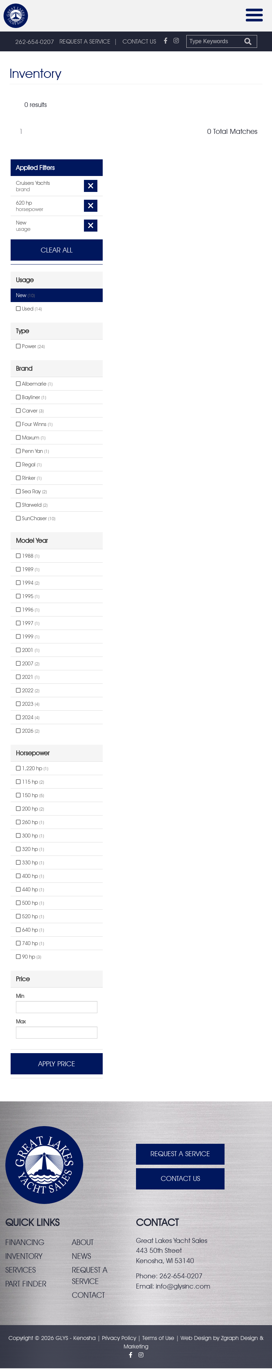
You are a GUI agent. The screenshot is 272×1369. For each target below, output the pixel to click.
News (81, 1256)
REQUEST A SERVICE (85, 41)
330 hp (30, 863)
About (83, 1242)
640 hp (30, 930)
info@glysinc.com (183, 1286)
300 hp (30, 836)
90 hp (28, 957)
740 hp (30, 944)
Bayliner (31, 397)
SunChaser (35, 519)
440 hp (30, 890)
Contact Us (180, 1179)
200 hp (30, 809)
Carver (30, 411)
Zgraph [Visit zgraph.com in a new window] (230, 1338)
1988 (27, 556)
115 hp (30, 782)
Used (29, 309)
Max (21, 1022)
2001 (27, 650)
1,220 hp (32, 769)
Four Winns (34, 424)
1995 (27, 596)
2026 (27, 731)
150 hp (30, 796)
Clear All (57, 250)
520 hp (30, 917)
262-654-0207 (34, 42)
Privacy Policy (119, 1338)
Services (20, 1270)
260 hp (30, 822)
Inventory (23, 1256)
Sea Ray (31, 492)
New (25, 295)
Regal (28, 465)
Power (30, 346)
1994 (27, 583)
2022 (27, 691)
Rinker (28, 478)
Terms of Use (158, 1338)
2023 (27, 704)
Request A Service (180, 1155)
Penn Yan (32, 451)
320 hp (30, 849)
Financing (25, 1242)
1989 (27, 570)
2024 (27, 718)
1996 (27, 610)
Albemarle (34, 384)
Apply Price (56, 1064)
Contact (89, 1295)
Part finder (25, 1284)
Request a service (89, 1276)
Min (20, 996)
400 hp (30, 876)
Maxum (30, 438)
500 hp (30, 903)
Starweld (31, 505)
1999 (27, 637)
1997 (27, 623)
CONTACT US (139, 41)
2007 (27, 664)
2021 (27, 677)
